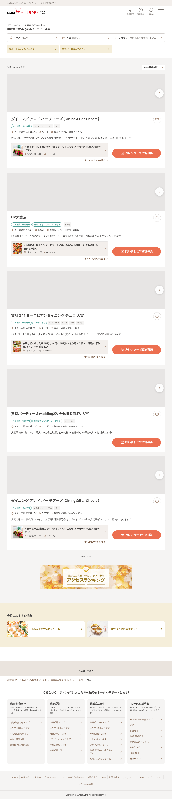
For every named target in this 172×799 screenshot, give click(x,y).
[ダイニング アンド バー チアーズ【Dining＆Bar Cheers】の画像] (86, 93)
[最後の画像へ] (159, 93)
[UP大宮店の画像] (86, 192)
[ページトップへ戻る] (86, 668)
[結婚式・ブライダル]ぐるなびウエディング (27, 680)
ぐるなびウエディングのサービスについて (142, 777)
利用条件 (36, 777)
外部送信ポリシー (76, 777)
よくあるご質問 (86, 784)
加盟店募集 (114, 777)
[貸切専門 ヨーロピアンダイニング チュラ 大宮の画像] (86, 290)
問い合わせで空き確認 (136, 251)
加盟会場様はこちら (96, 777)
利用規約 (25, 777)
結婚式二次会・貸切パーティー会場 (67, 680)
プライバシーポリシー (54, 777)
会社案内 (14, 777)
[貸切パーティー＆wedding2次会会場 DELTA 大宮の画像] (86, 388)
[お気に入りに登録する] (157, 119)
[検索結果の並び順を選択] (153, 67)
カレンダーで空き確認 (136, 153)
